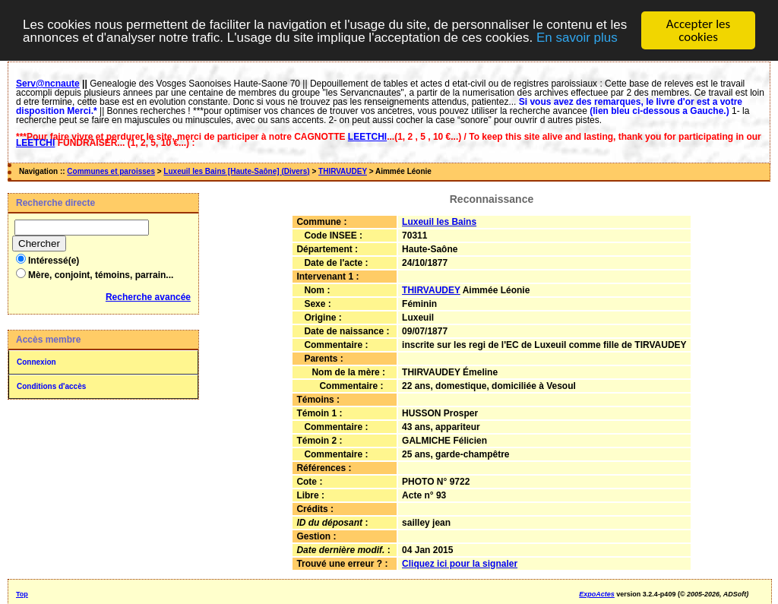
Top (22, 594)
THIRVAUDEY (342, 171)
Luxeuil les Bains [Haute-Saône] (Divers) (236, 171)
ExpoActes (597, 594)
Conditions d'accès (51, 386)
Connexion (36, 362)
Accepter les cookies (698, 30)
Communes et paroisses (111, 171)
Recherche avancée (148, 297)
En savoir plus (577, 37)
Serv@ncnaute (48, 83)
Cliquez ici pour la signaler (459, 563)
